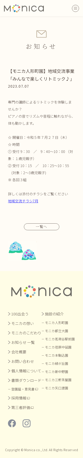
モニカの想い (22, 323)
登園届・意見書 (23, 389)
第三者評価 (20, 407)
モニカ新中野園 (56, 371)
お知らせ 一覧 (23, 342)
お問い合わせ (22, 361)
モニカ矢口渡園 (56, 388)
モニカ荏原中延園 (58, 347)
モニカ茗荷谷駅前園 (60, 339)
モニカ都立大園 (56, 330)
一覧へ (41, 226)
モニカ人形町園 (56, 322)
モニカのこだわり (26, 332)
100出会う (20, 314)
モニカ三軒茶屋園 (58, 379)
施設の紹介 (54, 314)
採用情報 (18, 398)
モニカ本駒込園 (56, 355)
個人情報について (26, 370)
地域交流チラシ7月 (23, 201)
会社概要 (18, 351)
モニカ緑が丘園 (56, 363)
